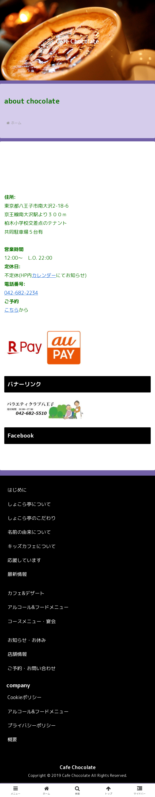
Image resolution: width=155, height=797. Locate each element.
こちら (11, 310)
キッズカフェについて (31, 560)
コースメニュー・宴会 (31, 635)
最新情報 (17, 588)
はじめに (17, 504)
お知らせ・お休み (26, 654)
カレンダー (44, 275)
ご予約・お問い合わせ (31, 682)
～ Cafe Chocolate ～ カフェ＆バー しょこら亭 (72, 459)
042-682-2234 (21, 292)
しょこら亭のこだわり (31, 532)
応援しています (24, 574)
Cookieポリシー (24, 711)
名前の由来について (29, 546)
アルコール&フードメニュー (38, 621)
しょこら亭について (29, 518)
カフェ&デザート (25, 607)
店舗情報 (17, 668)
